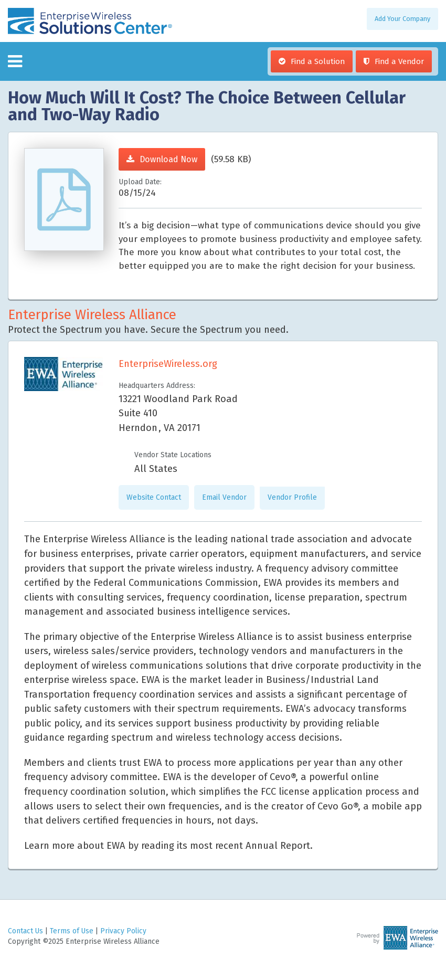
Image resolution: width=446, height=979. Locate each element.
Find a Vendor (399, 61)
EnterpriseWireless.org (168, 364)
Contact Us (25, 931)
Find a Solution (318, 61)
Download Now (168, 159)
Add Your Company (402, 19)
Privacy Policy (123, 931)
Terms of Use (71, 931)
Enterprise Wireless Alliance (92, 315)
